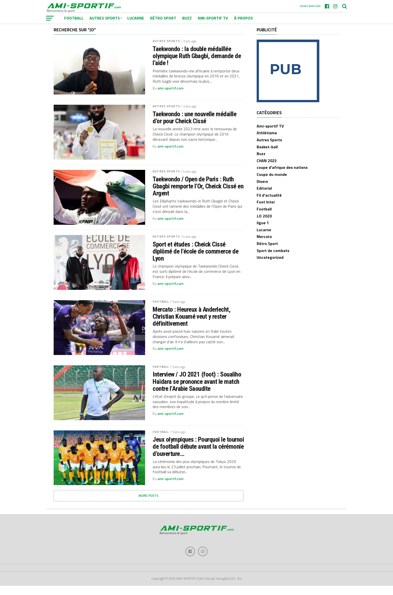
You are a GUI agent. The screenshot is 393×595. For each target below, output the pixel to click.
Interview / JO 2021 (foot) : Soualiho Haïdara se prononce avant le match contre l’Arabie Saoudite (197, 390)
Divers (262, 190)
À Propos (243, 18)
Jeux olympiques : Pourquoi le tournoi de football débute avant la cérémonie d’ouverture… (198, 455)
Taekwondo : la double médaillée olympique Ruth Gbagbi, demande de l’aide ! (197, 64)
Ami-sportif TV (213, 18)
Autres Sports (166, 50)
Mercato (264, 246)
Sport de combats (273, 259)
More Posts (148, 504)
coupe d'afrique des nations (282, 176)
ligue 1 (263, 232)
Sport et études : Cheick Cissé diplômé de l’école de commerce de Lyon (195, 260)
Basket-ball (267, 156)
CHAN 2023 (267, 169)
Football (161, 310)
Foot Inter (266, 211)
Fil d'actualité (269, 204)
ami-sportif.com (170, 97)
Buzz (187, 18)
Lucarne (135, 18)
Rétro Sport (163, 18)
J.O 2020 (264, 225)
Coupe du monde (272, 183)
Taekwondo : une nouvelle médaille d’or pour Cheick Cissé (194, 126)
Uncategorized (270, 266)
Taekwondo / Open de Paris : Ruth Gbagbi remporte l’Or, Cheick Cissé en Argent (198, 194)
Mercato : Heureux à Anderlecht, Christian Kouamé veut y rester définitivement (191, 325)
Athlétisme (267, 142)
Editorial (264, 197)
